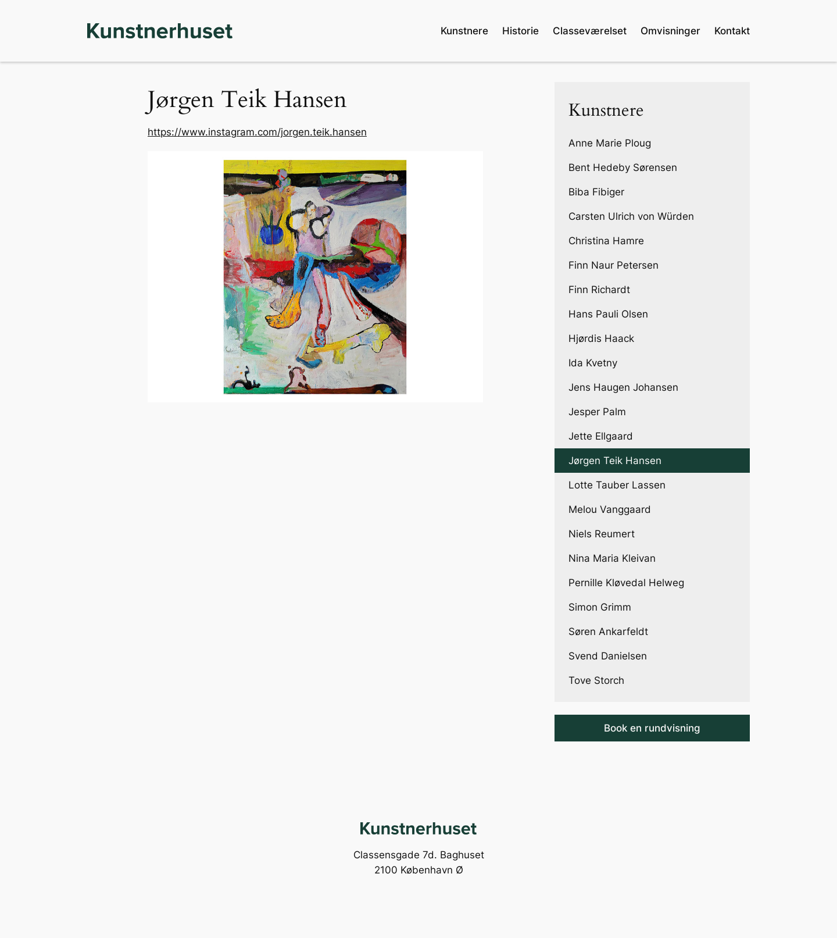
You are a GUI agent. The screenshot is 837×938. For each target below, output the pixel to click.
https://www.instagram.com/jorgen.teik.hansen (257, 132)
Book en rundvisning (652, 728)
